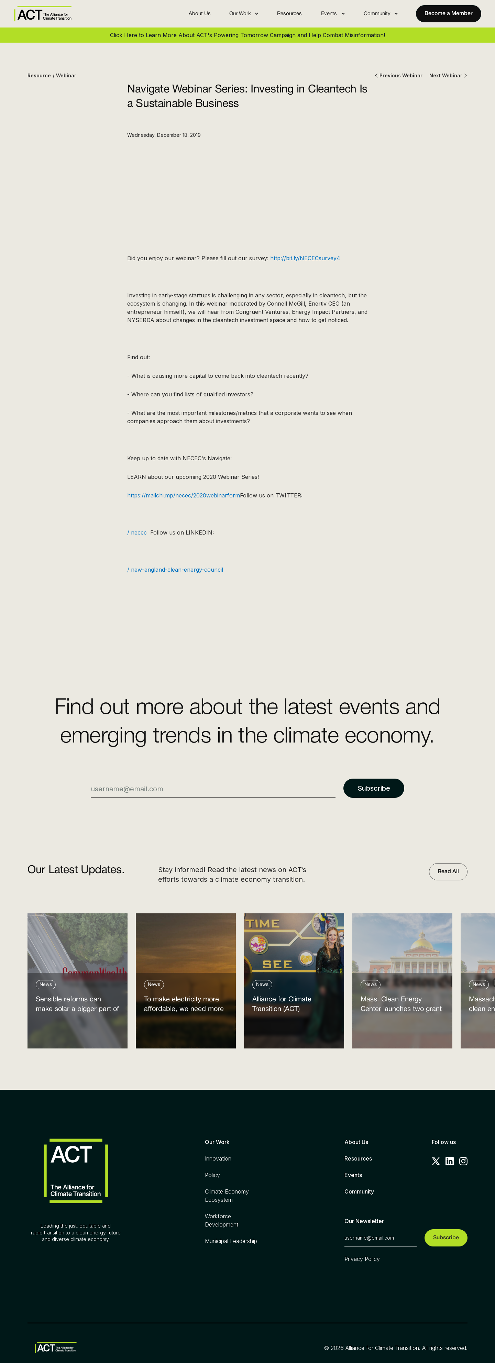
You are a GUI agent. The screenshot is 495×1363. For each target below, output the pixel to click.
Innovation (218, 1158)
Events (353, 1175)
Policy (212, 1175)
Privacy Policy (362, 1258)
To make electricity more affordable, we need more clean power (184, 1006)
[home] (43, 14)
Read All (448, 871)
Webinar (66, 75)
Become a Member (449, 13)
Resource (39, 75)
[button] (243, 14)
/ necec (138, 532)
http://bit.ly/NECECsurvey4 (305, 258)
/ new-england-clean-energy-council (177, 569)
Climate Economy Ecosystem (227, 1195)
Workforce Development (221, 1220)
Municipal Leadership (231, 1241)
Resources (289, 13)
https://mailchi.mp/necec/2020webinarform (183, 495)
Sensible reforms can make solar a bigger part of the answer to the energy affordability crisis (77, 1006)
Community (359, 1191)
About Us (200, 13)
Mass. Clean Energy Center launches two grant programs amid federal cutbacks (401, 1006)
